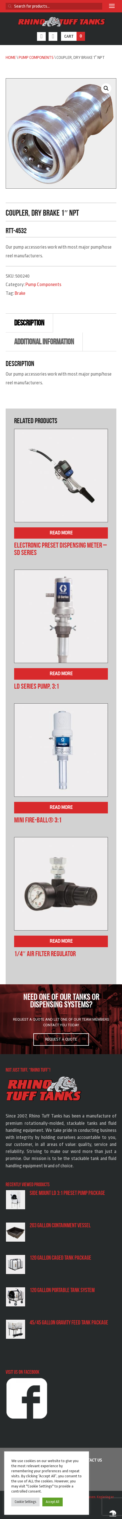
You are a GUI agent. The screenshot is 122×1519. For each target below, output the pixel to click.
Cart (74, 36)
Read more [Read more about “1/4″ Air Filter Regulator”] (61, 941)
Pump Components (36, 57)
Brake (20, 293)
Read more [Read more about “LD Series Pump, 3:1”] (61, 673)
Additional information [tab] (44, 341)
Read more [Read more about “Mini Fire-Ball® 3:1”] (61, 807)
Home (11, 57)
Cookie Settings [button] (25, 1502)
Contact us (91, 1460)
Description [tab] (29, 322)
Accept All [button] (52, 1502)
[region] (61, 1019)
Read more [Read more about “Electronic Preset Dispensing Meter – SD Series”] (61, 533)
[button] (106, 88)
